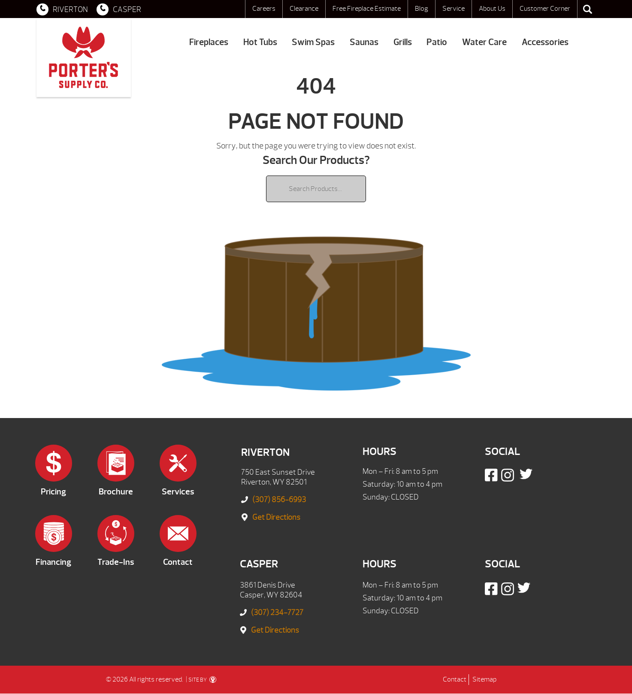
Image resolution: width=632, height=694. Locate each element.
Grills (402, 42)
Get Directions (276, 517)
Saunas (364, 42)
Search (587, 9)
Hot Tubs (260, 42)
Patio (436, 42)
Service (453, 8)
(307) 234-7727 (277, 613)
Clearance (304, 8)
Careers (263, 8)
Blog (421, 8)
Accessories (545, 42)
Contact (454, 679)
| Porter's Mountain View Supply (83, 57)
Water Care (484, 42)
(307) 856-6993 (279, 500)
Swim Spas (313, 42)
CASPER (119, 9)
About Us (492, 8)
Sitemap (484, 679)
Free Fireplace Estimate (367, 8)
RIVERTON (62, 9)
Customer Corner (545, 8)
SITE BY (202, 679)
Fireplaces (208, 42)
